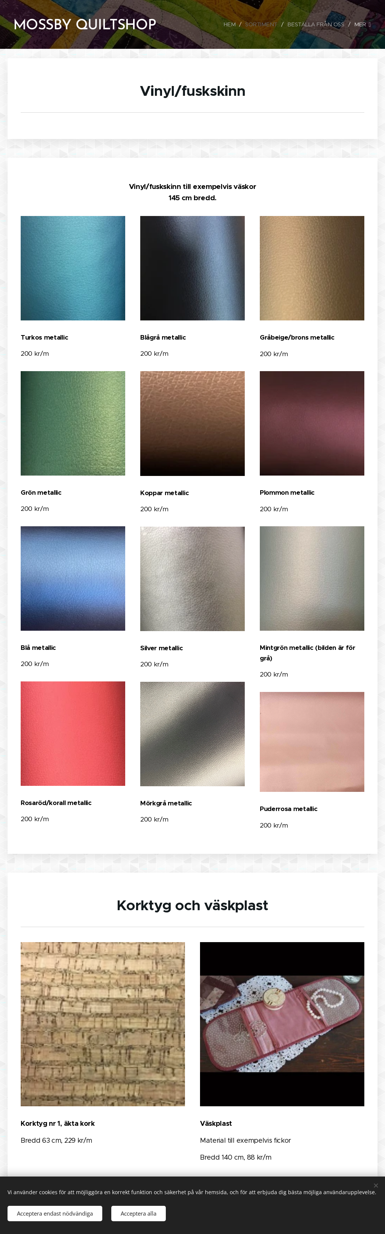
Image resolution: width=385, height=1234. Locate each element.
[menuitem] (229, 24)
